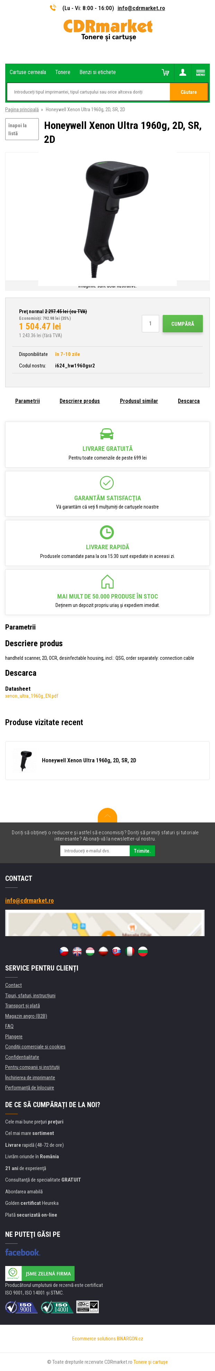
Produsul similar (139, 401)
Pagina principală (22, 109)
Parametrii (27, 401)
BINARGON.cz (130, 1338)
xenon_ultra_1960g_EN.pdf (31, 696)
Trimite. (142, 851)
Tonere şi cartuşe (151, 1362)
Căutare (189, 92)
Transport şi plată (22, 1006)
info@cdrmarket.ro (141, 8)
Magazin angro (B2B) (26, 1016)
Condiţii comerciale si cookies (35, 1047)
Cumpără (182, 324)
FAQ (9, 1026)
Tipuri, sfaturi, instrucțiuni (30, 995)
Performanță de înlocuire (29, 1088)
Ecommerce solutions (94, 1338)
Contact (13, 985)
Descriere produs (80, 401)
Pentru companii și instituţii (32, 1067)
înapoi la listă (17, 129)
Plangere (14, 1036)
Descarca (189, 401)
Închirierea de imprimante (30, 1077)
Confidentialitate (22, 1057)
